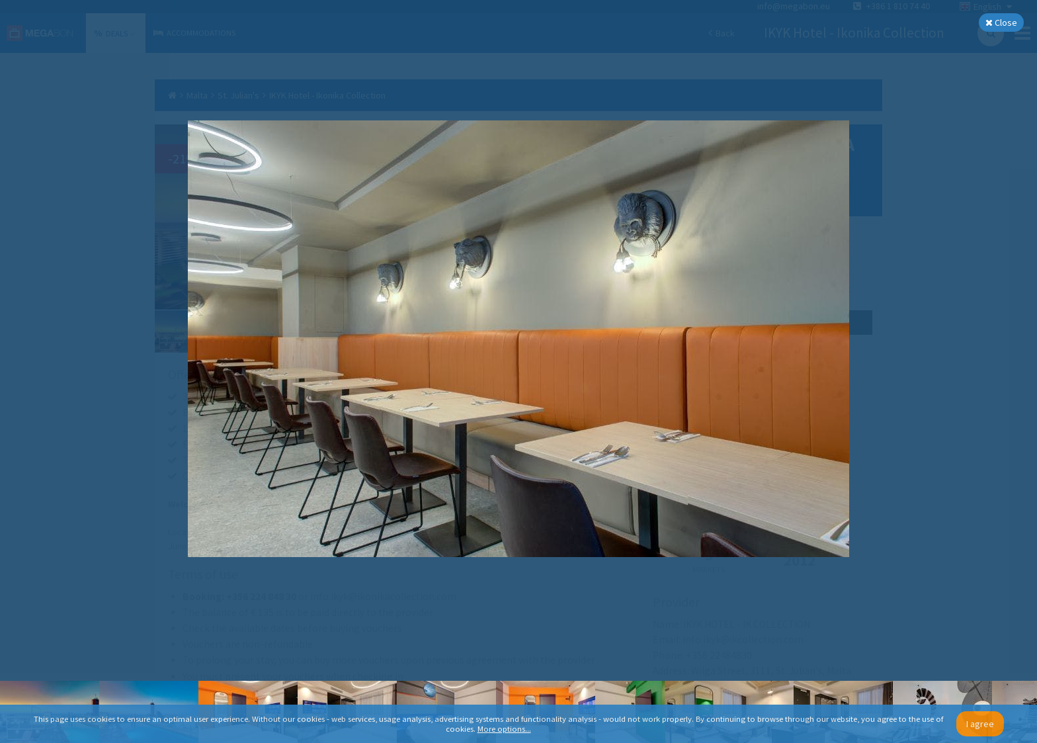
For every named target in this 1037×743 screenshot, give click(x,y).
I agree (980, 724)
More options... (504, 729)
